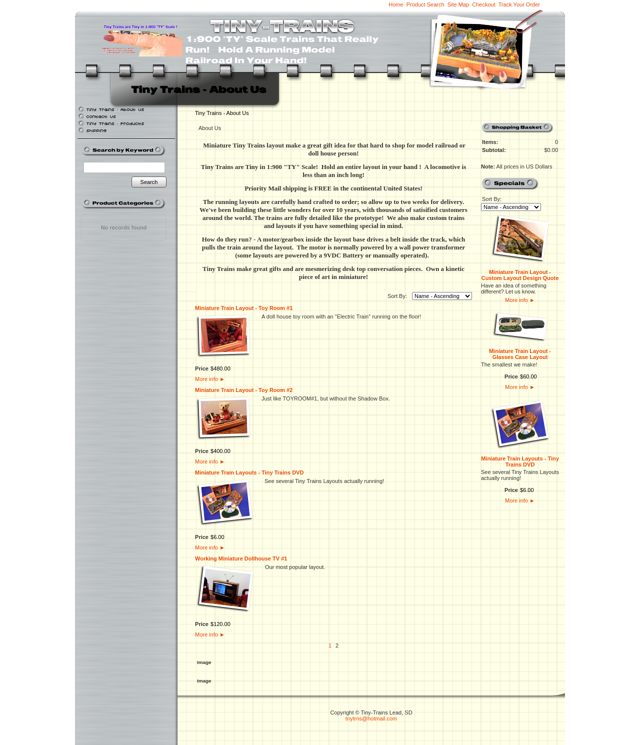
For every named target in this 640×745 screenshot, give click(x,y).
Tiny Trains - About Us (222, 113)
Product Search (425, 5)
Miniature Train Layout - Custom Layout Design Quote (520, 275)
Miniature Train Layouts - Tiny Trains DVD (249, 473)
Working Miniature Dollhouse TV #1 (241, 559)
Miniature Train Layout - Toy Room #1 (243, 308)
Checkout (483, 5)
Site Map (458, 5)
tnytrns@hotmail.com (371, 719)
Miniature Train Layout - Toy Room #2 (243, 390)
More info (210, 379)
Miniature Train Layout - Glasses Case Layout (520, 354)
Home (395, 5)
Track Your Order (519, 5)
